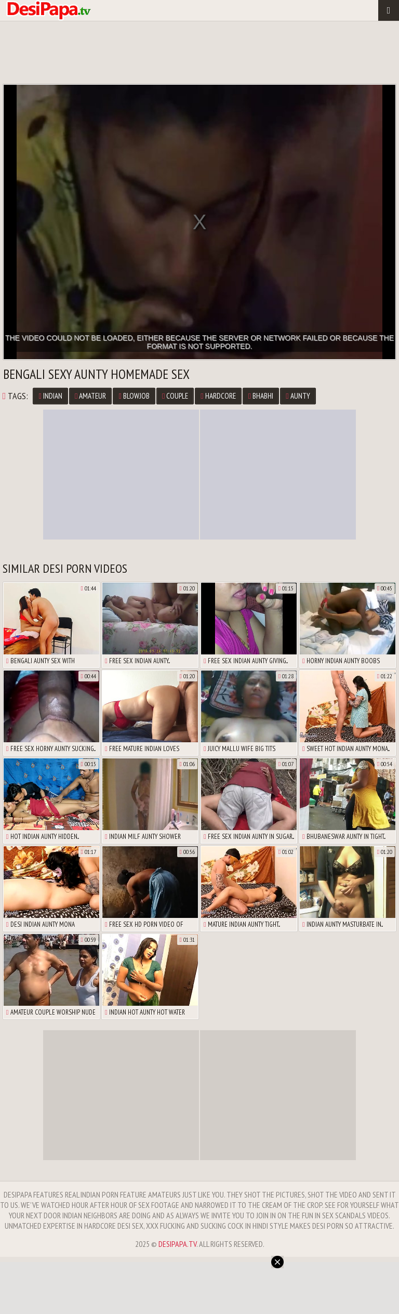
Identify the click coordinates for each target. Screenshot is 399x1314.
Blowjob (133, 396)
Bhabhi (260, 396)
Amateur (90, 396)
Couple (175, 396)
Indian (50, 396)
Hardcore (218, 396)
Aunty (298, 396)
